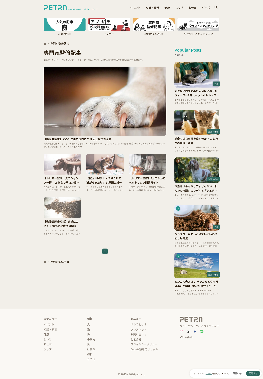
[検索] (216, 7)
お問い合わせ (139, 334)
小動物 (91, 339)
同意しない (238, 373)
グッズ (206, 8)
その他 (91, 359)
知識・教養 (152, 8)
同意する (253, 373)
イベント (135, 8)
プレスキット (139, 329)
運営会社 (136, 339)
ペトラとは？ (139, 324)
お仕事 (193, 8)
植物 (89, 354)
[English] (186, 337)
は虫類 (91, 349)
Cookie (209, 373)
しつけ (179, 8)
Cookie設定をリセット (144, 349)
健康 (167, 8)
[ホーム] (45, 43)
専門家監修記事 (59, 43)
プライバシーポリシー (144, 344)
